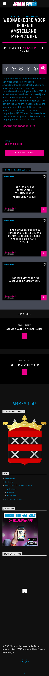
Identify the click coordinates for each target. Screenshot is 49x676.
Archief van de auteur (24, 152)
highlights (16, 16)
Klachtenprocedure (13, 499)
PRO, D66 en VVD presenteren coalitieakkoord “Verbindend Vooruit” (24, 192)
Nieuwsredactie (32, 48)
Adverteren (12, 489)
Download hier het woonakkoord (18, 125)
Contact (10, 492)
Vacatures (11, 495)
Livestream (10, 478)
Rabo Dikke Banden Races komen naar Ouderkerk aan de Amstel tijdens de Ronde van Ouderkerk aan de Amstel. (24, 235)
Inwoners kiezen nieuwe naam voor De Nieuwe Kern (25, 280)
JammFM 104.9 (24, 404)
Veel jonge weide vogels (25, 365)
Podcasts (9, 482)
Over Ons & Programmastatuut (18, 485)
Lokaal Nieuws (31, 16)
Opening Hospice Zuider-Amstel (25, 329)
